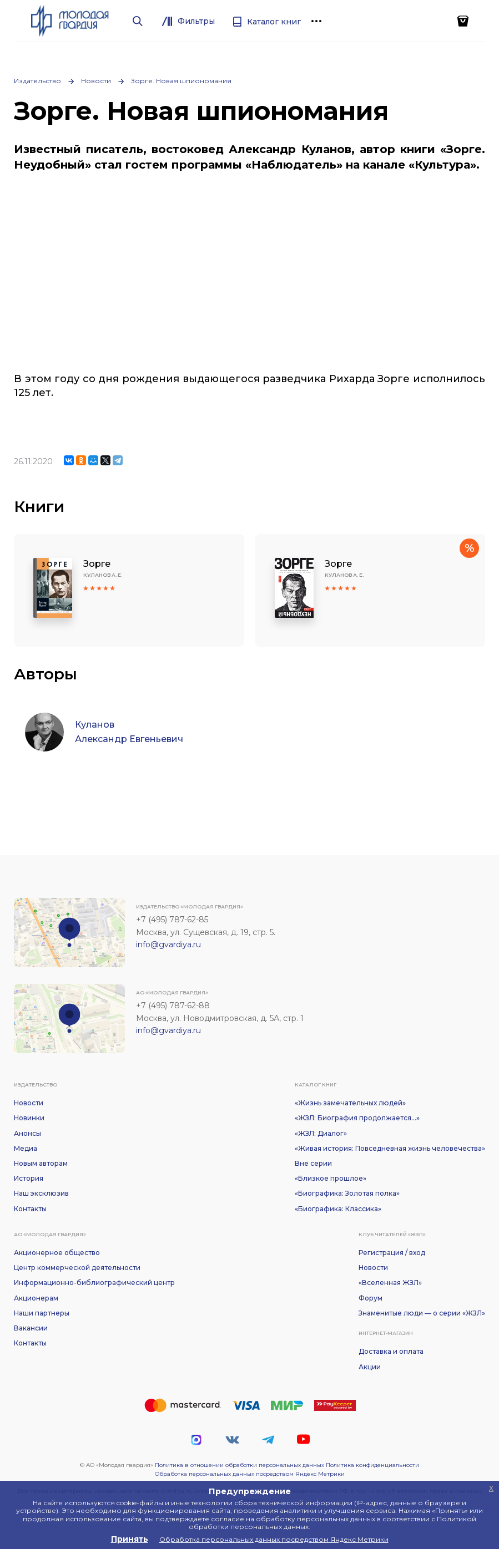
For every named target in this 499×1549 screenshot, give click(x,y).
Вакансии (31, 1328)
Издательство (37, 81)
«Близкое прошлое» (330, 1178)
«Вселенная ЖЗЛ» (390, 1282)
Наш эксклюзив (41, 1193)
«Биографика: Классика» (338, 1209)
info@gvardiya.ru (168, 944)
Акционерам (36, 1298)
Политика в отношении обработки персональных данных (239, 1465)
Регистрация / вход (392, 1252)
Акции (370, 1367)
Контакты (30, 1209)
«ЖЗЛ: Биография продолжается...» (357, 1118)
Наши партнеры (41, 1313)
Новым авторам (41, 1163)
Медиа (25, 1148)
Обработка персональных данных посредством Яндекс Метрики (250, 1473)
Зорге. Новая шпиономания (181, 81)
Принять (129, 1539)
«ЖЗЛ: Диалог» (321, 1133)
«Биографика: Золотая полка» (347, 1193)
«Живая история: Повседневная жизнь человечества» (390, 1148)
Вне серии (313, 1163)
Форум (370, 1298)
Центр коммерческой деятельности (77, 1267)
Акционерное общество (57, 1252)
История (28, 1178)
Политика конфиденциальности (372, 1465)
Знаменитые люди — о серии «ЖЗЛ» (422, 1313)
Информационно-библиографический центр (94, 1282)
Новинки (29, 1118)
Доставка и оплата (391, 1351)
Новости (96, 81)
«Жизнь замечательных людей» (350, 1103)
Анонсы (27, 1133)
